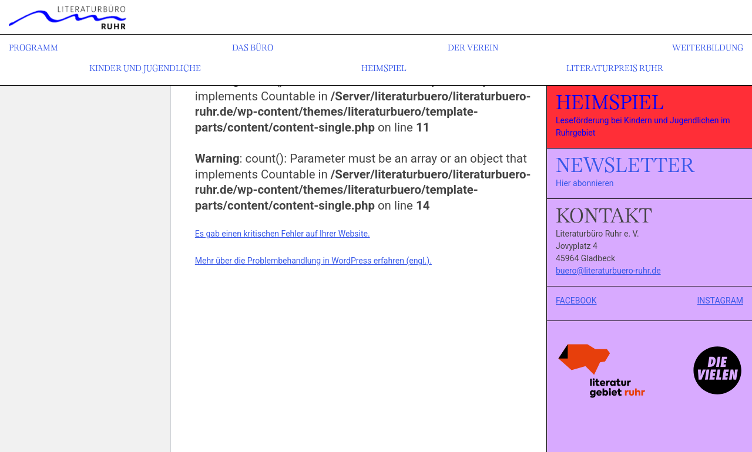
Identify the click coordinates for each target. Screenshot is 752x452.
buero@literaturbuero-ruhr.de (608, 270)
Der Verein (473, 48)
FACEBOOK (576, 300)
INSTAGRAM (720, 300)
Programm (33, 48)
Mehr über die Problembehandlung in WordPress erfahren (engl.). (313, 260)
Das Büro (252, 48)
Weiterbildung (707, 48)
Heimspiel (383, 69)
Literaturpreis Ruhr (614, 69)
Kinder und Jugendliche (145, 69)
